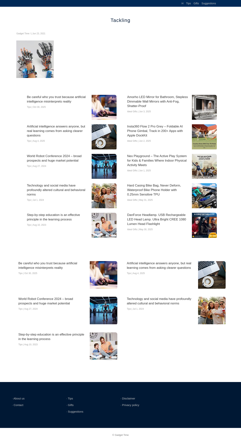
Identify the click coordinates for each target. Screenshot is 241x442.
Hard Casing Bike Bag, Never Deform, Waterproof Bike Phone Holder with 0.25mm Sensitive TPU (154, 190)
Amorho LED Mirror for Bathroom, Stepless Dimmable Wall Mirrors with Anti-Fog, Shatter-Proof (157, 101)
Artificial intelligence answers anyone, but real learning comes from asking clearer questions (56, 131)
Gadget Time (22, 33)
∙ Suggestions (74, 411)
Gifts (196, 3)
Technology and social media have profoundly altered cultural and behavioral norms (56, 190)
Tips (188, 3)
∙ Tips (69, 398)
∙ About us (18, 398)
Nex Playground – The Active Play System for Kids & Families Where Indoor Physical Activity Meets (157, 160)
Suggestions (208, 3)
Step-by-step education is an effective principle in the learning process (53, 217)
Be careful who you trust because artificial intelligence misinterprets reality (56, 99)
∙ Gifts (70, 405)
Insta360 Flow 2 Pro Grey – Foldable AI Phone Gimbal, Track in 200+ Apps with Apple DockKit (155, 131)
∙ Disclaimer (127, 398)
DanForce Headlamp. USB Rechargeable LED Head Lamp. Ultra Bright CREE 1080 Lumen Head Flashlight (156, 219)
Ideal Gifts (132, 111)
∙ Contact (17, 405)
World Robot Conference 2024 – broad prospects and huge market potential (54, 158)
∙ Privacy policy (129, 405)
